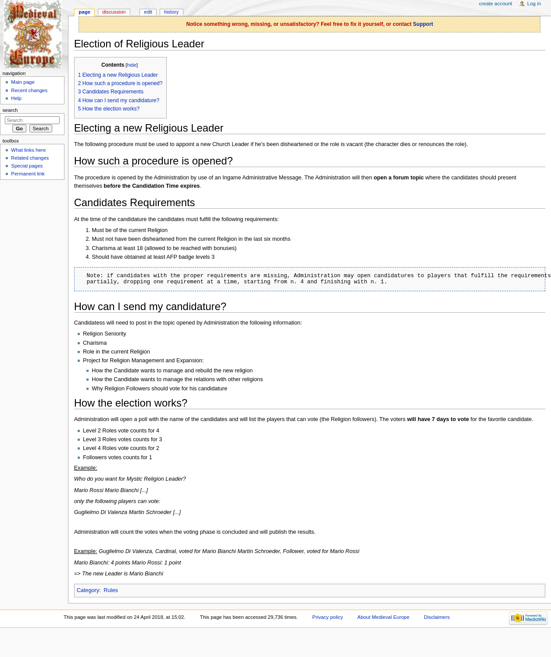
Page (84, 11)
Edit (148, 11)
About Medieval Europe (384, 617)
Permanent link (27, 173)
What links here (28, 150)
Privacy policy (327, 617)
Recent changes (29, 90)
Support (423, 24)
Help (16, 98)
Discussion (113, 11)
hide (131, 65)
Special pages (27, 165)
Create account (495, 3)
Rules (111, 590)
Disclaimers (437, 617)
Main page (23, 82)
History (171, 11)
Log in (534, 3)
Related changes (30, 158)
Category (88, 590)
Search (10, 110)
